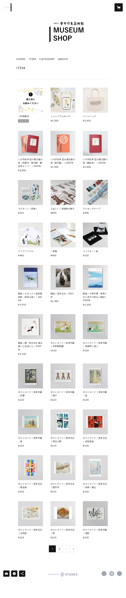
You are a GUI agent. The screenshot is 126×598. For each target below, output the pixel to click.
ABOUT (63, 58)
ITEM (32, 58)
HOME (20, 58)
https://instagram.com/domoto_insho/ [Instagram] (111, 573)
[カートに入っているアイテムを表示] (119, 7)
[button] (47, 59)
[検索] (7, 7)
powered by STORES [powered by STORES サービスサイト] (63, 576)
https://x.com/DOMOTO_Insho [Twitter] (104, 573)
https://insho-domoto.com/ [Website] (119, 573)
